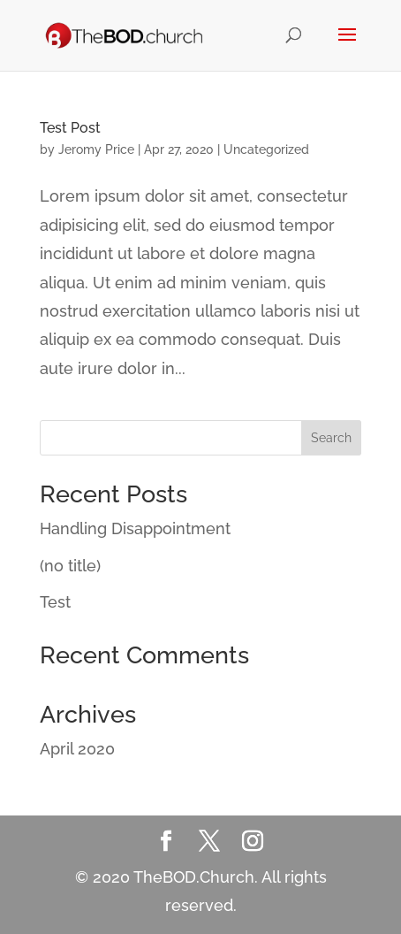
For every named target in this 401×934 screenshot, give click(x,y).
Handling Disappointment (135, 528)
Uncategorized (266, 149)
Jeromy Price (96, 149)
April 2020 (77, 748)
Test (55, 602)
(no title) (70, 565)
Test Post (70, 127)
